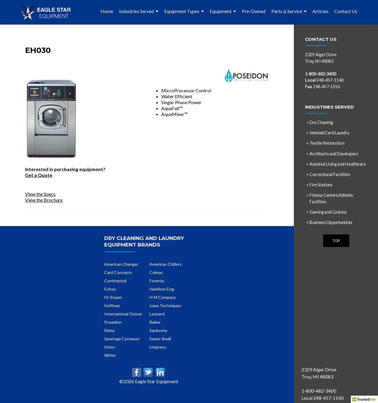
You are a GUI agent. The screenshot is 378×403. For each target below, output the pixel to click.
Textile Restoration (326, 143)
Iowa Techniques (165, 305)
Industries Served (136, 11)
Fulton (110, 288)
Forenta (156, 280)
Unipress (157, 346)
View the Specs (40, 194)
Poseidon (113, 322)
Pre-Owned (253, 11)
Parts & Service (286, 11)
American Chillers (165, 264)
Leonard (156, 313)
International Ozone (123, 313)
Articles (320, 11)
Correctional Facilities (329, 174)
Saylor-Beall (160, 338)
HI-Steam (113, 297)
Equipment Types (181, 11)
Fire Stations (320, 184)
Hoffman (112, 305)
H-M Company (162, 297)
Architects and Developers (333, 153)
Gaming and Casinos (327, 211)
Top (336, 240)
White (110, 355)
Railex (154, 322)
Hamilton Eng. (162, 288)
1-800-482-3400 (320, 73)
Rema (109, 330)
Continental (115, 280)
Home (106, 11)
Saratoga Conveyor (122, 338)
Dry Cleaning (321, 122)
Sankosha (158, 330)
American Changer (121, 264)
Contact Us (345, 11)
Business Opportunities (330, 222)
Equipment (221, 11)
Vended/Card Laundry (329, 132)
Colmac (156, 272)
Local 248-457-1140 (322, 398)
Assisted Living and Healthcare (337, 163)
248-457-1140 (324, 80)
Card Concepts (118, 272)
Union (109, 346)
